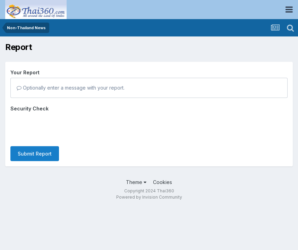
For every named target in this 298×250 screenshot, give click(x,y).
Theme (136, 169)
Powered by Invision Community (149, 183)
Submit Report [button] (35, 127)
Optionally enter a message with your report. (71, 88)
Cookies (162, 169)
